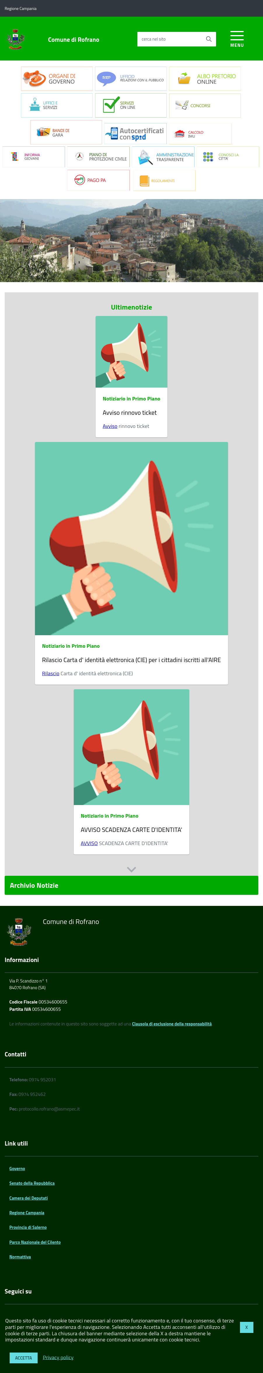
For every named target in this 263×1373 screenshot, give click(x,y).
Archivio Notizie (34, 885)
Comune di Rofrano (73, 40)
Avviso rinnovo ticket (130, 412)
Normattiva (20, 1256)
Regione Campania (26, 1212)
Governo (17, 1168)
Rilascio (50, 673)
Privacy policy (58, 1357)
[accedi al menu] (237, 38)
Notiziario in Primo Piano (131, 399)
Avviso (110, 426)
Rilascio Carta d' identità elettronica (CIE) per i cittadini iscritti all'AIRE (131, 659)
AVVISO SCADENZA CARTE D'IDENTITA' (131, 829)
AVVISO (89, 843)
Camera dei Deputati (28, 1198)
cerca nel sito (154, 39)
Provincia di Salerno (28, 1227)
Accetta (23, 1358)
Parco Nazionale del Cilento (35, 1242)
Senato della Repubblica (32, 1183)
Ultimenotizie (131, 307)
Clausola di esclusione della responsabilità (172, 1023)
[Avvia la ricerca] (208, 39)
